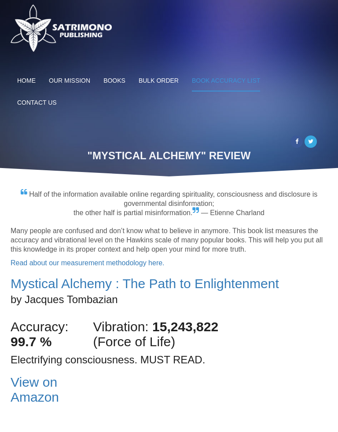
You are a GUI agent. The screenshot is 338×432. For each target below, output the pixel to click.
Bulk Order (159, 80)
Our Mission (69, 80)
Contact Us (37, 102)
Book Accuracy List (226, 80)
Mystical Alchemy (145, 283)
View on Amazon (35, 389)
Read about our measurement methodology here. (88, 263)
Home (26, 80)
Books (114, 80)
